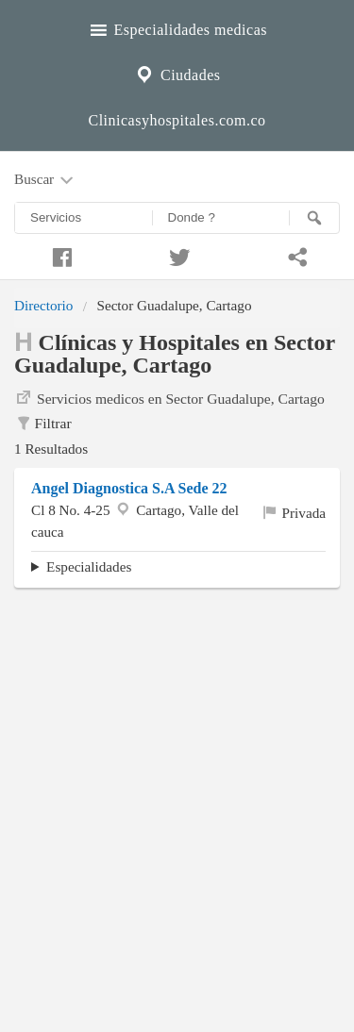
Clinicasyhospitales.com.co (176, 120)
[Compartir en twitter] (177, 254)
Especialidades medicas (177, 27)
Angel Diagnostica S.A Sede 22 (129, 488)
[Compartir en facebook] (59, 254)
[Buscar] (314, 217)
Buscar (45, 180)
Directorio (43, 305)
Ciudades (176, 72)
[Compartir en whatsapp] (295, 254)
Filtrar (43, 423)
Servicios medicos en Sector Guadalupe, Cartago (169, 397)
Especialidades (88, 566)
